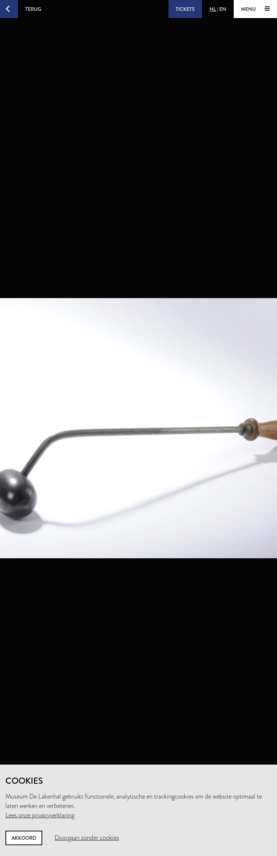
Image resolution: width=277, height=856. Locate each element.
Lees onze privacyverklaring (39, 815)
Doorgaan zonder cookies (86, 837)
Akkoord (24, 838)
